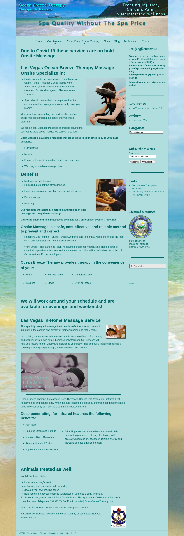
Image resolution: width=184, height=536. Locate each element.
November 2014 (139, 120)
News (107, 41)
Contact (146, 41)
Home (39, 41)
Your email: (134, 153)
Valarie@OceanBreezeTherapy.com (94, 501)
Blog (117, 41)
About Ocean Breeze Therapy (83, 41)
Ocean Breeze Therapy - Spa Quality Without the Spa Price (53, 533)
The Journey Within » (142, 195)
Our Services (54, 41)
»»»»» (131, 283)
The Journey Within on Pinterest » (148, 191)
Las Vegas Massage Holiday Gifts (147, 108)
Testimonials (131, 41)
